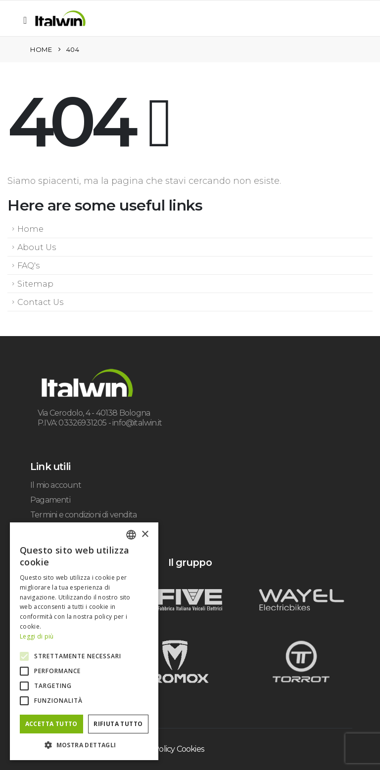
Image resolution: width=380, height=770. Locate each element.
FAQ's (28, 265)
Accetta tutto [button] (51, 724)
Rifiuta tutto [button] (118, 724)
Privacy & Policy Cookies (161, 749)
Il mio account (55, 485)
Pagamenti (50, 500)
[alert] (84, 641)
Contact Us (40, 302)
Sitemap (35, 284)
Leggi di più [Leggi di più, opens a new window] (37, 636)
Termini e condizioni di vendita (83, 514)
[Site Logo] (60, 18)
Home (30, 229)
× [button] (144, 534)
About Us (36, 247)
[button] (28, 20)
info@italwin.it (137, 423)
